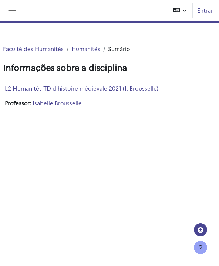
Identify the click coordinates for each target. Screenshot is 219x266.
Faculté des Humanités (33, 48)
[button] (179, 10)
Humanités (85, 48)
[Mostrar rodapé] (200, 247)
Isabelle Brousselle (57, 103)
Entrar (205, 10)
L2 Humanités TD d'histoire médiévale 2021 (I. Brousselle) (81, 88)
